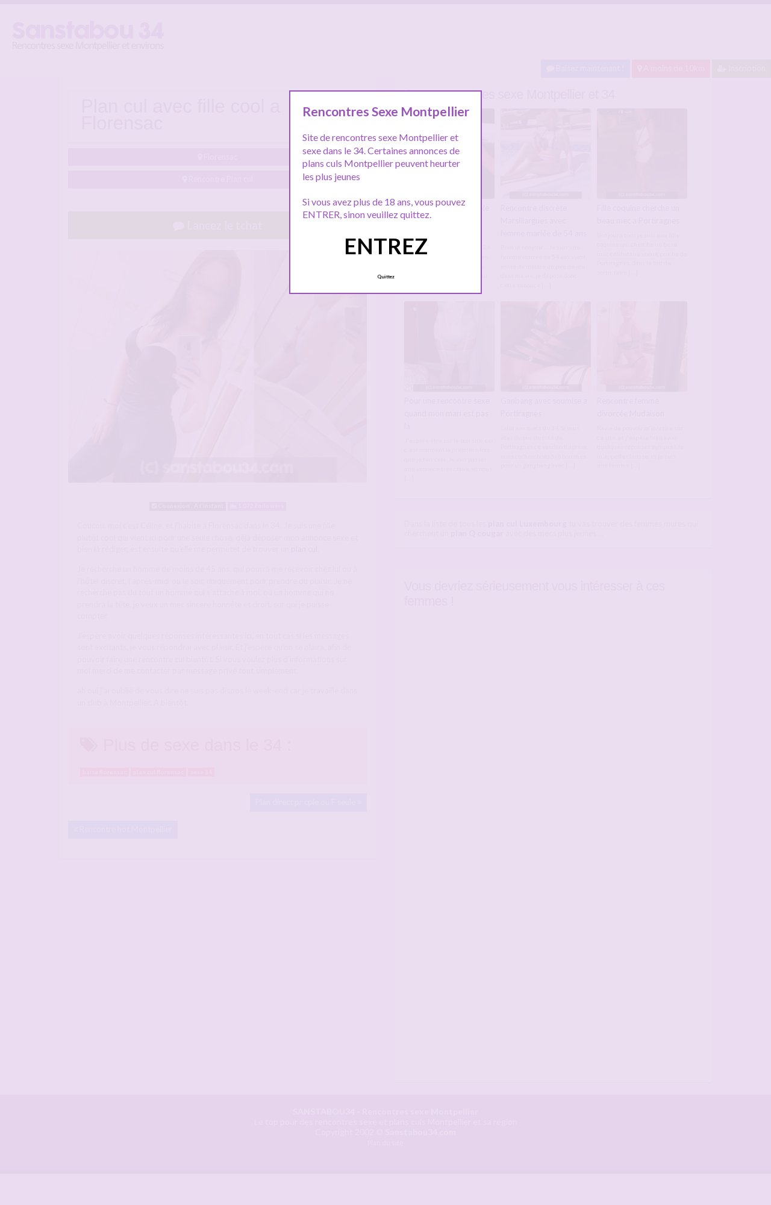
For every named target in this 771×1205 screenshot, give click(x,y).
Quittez (386, 277)
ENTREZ (386, 246)
